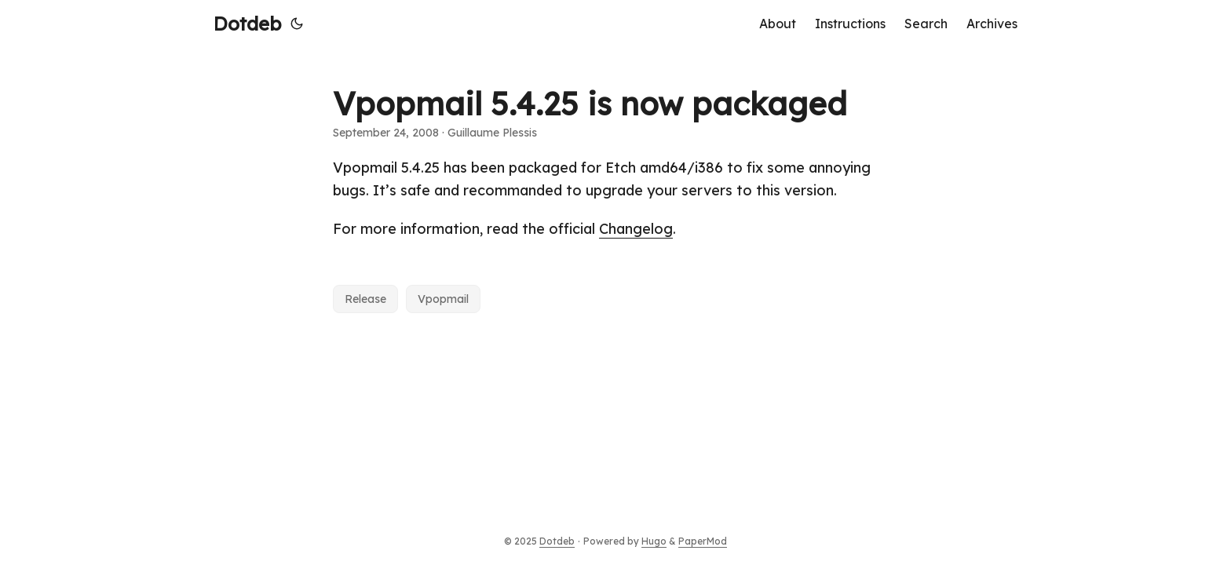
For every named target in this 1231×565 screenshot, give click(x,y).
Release (365, 299)
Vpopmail (443, 299)
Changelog (636, 229)
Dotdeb (247, 23)
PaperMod (702, 541)
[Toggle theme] (296, 23)
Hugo (654, 541)
